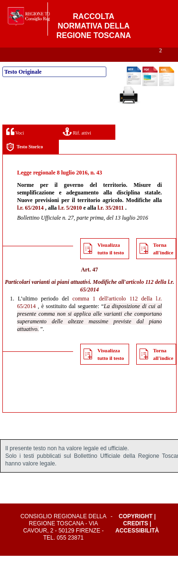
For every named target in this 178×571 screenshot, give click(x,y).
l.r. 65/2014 (30, 223)
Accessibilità (137, 545)
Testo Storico (24, 162)
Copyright (135, 531)
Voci (15, 147)
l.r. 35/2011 (110, 223)
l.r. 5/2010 (70, 223)
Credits (135, 538)
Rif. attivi (77, 147)
